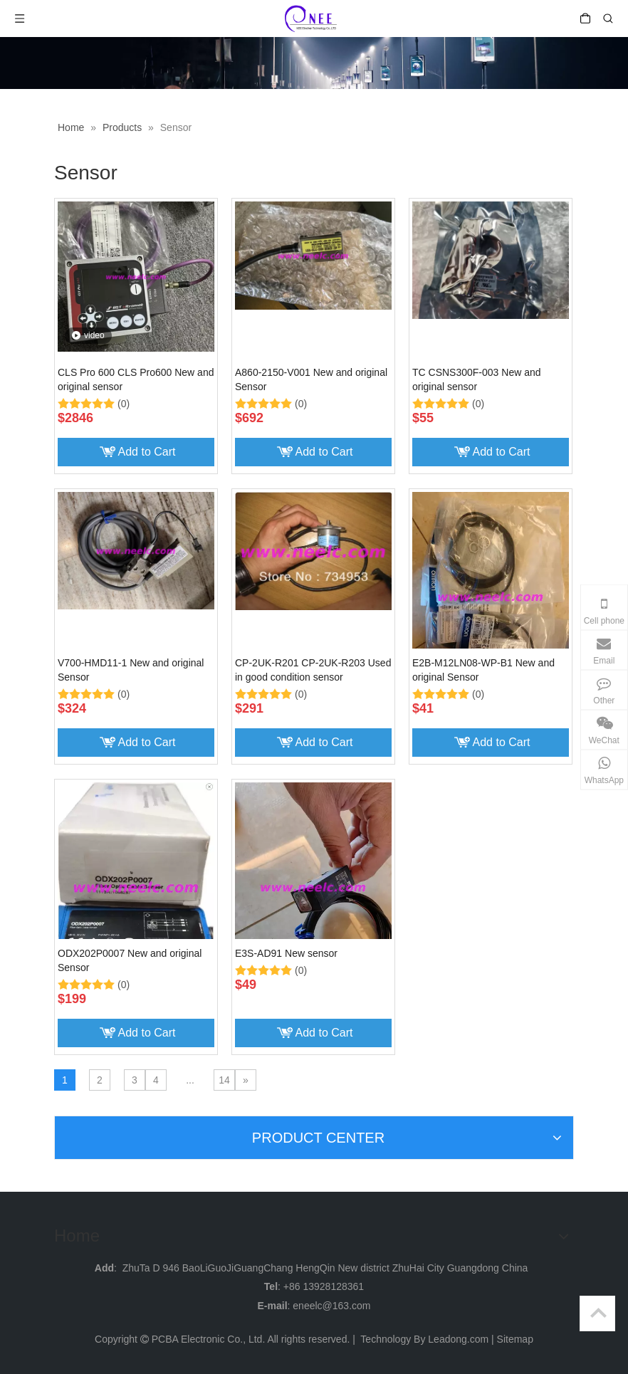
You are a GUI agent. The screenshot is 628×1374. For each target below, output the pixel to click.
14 (224, 1080)
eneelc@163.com (331, 1305)
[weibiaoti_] (314, 63)
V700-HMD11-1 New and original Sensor (131, 670)
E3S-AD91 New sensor (286, 953)
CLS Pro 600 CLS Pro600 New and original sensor (136, 379)
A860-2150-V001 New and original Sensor (311, 379)
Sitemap (515, 1339)
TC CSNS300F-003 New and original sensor (476, 379)
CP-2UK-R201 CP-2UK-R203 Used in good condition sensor (313, 670)
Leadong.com (458, 1339)
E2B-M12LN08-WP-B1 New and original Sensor (483, 670)
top (598, 1312)
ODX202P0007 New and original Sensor (130, 960)
